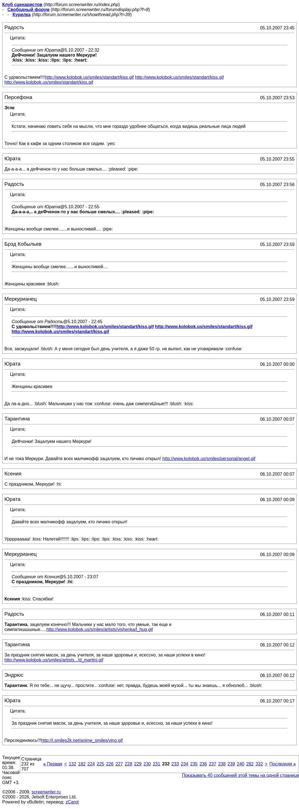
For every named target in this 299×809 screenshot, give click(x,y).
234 (184, 764)
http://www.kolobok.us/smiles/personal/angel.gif (208, 458)
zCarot (72, 802)
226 (110, 764)
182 (82, 764)
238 (222, 764)
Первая (52, 764)
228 (128, 764)
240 (240, 764)
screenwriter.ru (46, 792)
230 (147, 764)
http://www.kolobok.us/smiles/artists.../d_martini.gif (53, 660)
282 (250, 764)
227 (119, 764)
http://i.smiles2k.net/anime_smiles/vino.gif (81, 740)
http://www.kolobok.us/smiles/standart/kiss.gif (89, 77)
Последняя (282, 764)
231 (156, 764)
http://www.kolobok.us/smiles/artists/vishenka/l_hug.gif (99, 629)
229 (138, 764)
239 (231, 764)
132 (72, 764)
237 (212, 764)
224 (91, 764)
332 (259, 764)
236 (203, 764)
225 (100, 764)
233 (175, 764)
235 (194, 764)
